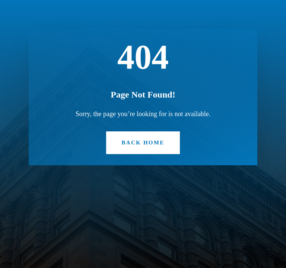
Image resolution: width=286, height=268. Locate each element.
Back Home (143, 143)
